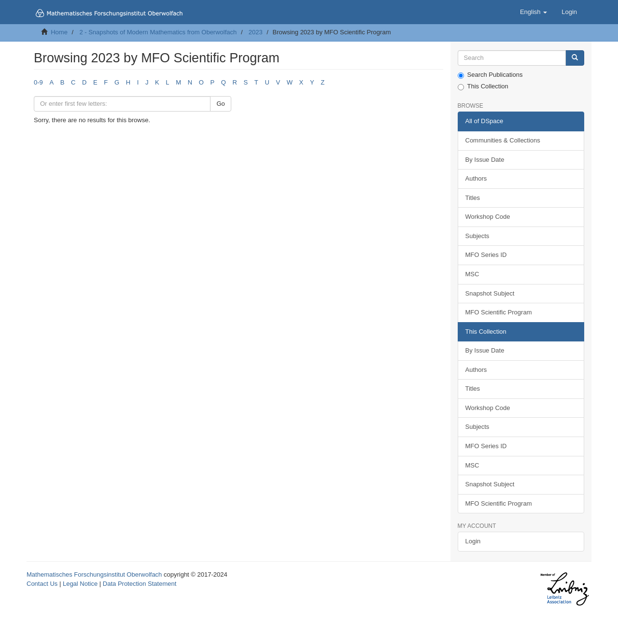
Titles (472, 197)
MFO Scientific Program (498, 312)
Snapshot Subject (490, 293)
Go (220, 103)
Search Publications (490, 75)
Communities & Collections (502, 140)
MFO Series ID (486, 254)
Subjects (477, 236)
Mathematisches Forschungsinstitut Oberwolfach (94, 574)
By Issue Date (485, 159)
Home (59, 32)
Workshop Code (487, 216)
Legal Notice (80, 583)
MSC (472, 274)
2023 (256, 32)
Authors (476, 178)
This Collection (483, 86)
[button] (533, 12)
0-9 (38, 82)
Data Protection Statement (139, 583)
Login (473, 541)
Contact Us (42, 583)
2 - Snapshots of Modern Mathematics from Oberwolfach (158, 32)
